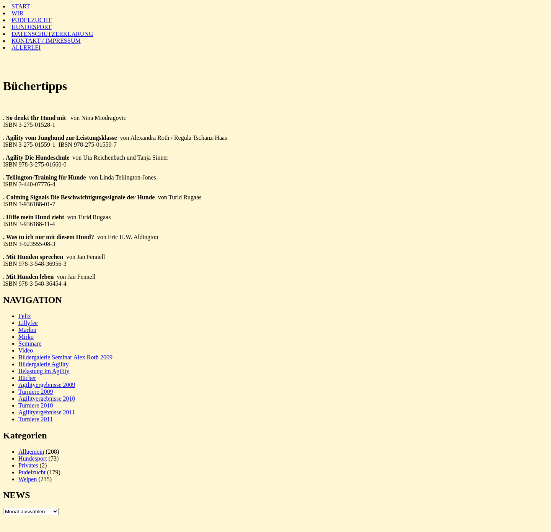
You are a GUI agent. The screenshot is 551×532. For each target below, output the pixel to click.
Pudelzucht (32, 472)
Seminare (29, 343)
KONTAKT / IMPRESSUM (46, 40)
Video (25, 350)
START (20, 6)
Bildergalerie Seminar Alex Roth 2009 (65, 357)
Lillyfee (28, 323)
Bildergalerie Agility (43, 364)
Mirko (26, 336)
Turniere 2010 (35, 405)
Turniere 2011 (35, 419)
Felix (24, 316)
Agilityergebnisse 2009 (46, 385)
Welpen (27, 479)
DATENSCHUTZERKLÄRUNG (52, 34)
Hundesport (32, 458)
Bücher (27, 378)
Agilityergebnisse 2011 (46, 412)
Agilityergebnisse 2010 (46, 398)
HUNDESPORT (31, 27)
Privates (28, 465)
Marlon (27, 330)
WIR (17, 13)
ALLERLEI (26, 47)
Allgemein (31, 451)
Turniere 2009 (35, 391)
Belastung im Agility (43, 371)
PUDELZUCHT (31, 20)
